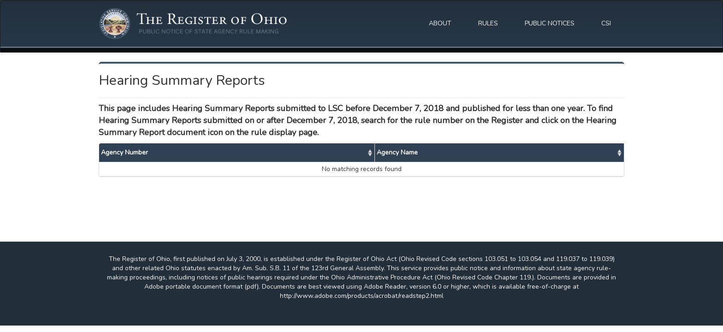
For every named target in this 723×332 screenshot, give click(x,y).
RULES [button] (488, 23)
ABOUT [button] (440, 23)
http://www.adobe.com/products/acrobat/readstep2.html (362, 295)
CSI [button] (606, 23)
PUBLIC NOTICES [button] (550, 23)
